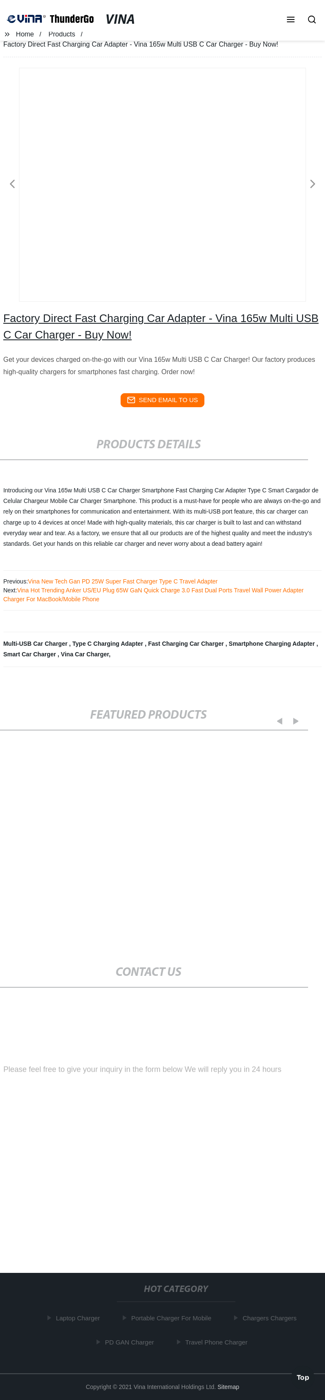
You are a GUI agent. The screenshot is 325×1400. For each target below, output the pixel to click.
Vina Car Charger (85, 654)
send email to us (162, 400)
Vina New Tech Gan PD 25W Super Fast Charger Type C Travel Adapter (123, 581)
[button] (290, 20)
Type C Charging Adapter (108, 643)
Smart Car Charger (30, 654)
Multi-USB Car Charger (36, 643)
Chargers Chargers (272, 1318)
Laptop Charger (80, 1318)
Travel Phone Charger (218, 1341)
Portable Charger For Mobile (173, 1318)
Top (303, 1377)
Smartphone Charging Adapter (273, 643)
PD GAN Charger (131, 1341)
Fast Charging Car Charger (187, 643)
